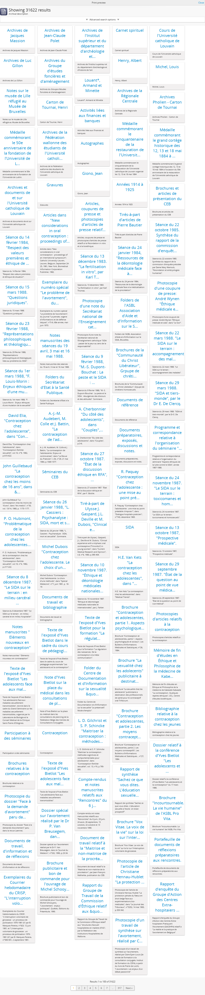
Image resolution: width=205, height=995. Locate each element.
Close (201, 2)
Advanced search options (103, 19)
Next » (129, 988)
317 (119, 988)
